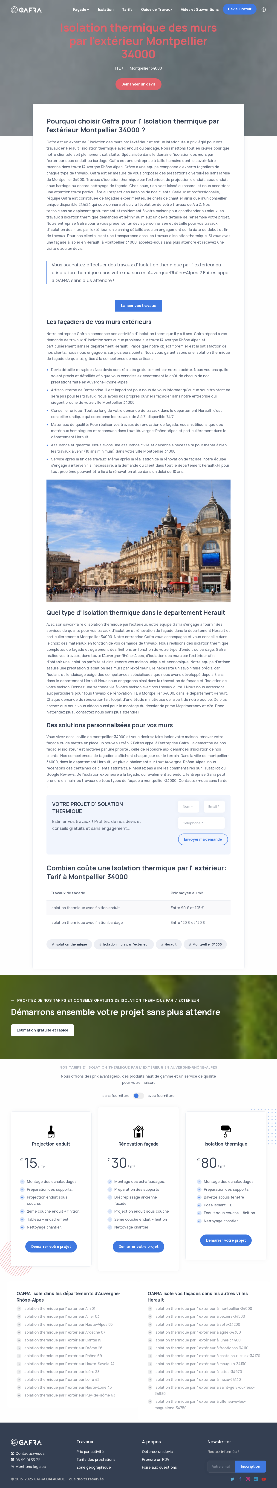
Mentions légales (28, 1466)
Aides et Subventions (199, 9)
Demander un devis (138, 84)
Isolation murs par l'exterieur (126, 944)
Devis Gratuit (239, 9)
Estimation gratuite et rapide (42, 1030)
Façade (78, 10)
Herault (171, 944)
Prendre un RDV (155, 1459)
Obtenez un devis (157, 1451)
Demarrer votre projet (51, 1246)
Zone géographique (93, 1467)
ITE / (119, 68)
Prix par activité (90, 1451)
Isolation (103, 9)
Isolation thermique (71, 944)
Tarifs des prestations (95, 1459)
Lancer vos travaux (138, 305)
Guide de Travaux (155, 9)
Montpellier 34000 (207, 944)
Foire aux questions (159, 1467)
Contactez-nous (28, 1453)
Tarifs (125, 9)
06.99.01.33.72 (25, 1459)
